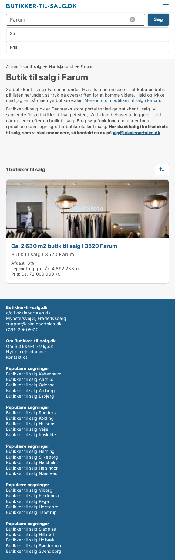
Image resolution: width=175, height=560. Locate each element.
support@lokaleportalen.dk (34, 323)
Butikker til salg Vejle (27, 429)
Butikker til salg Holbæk (30, 539)
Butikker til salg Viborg (29, 490)
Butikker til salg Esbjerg (30, 396)
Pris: (16, 274)
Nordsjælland (61, 66)
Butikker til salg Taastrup (31, 512)
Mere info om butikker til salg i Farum (122, 100)
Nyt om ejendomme (26, 351)
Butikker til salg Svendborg (33, 551)
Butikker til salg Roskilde (31, 434)
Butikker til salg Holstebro (32, 506)
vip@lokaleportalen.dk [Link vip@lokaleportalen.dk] (136, 132)
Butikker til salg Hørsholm (32, 462)
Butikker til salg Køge (27, 501)
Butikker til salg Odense (30, 384)
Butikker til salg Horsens (30, 423)
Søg (158, 19)
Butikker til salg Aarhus (29, 379)
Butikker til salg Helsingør (32, 467)
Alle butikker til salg (23, 66)
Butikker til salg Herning (30, 451)
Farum (86, 67)
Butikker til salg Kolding (30, 418)
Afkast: (18, 263)
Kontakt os (17, 357)
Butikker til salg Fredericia (32, 495)
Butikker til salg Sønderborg (34, 545)
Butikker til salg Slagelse (31, 528)
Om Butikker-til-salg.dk (29, 346)
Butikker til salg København (33, 373)
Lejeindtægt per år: (31, 268)
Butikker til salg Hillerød (30, 534)
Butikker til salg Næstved (32, 473)
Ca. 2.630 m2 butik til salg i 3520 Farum (64, 246)
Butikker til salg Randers (31, 412)
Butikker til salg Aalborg (30, 390)
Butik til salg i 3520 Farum (42, 254)
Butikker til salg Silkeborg (32, 457)
